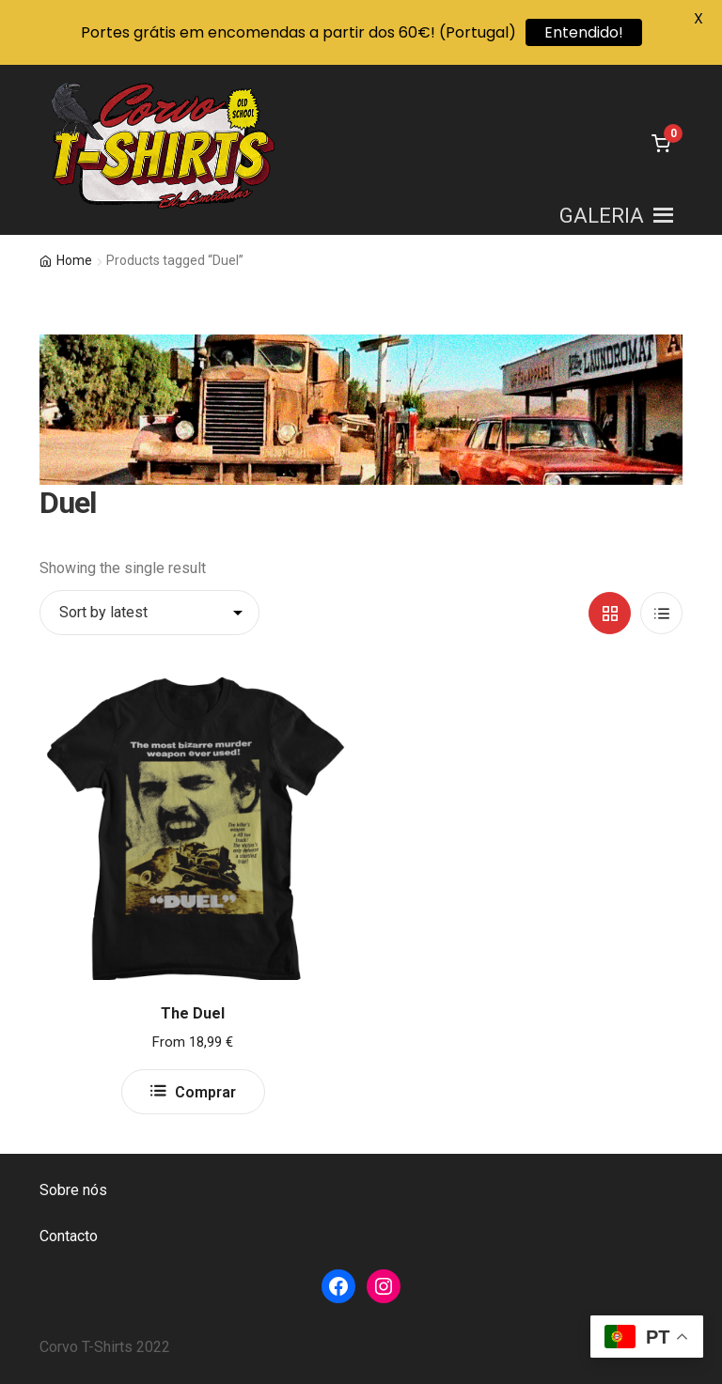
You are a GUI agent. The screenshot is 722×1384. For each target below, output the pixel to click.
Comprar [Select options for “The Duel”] (205, 1092)
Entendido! (583, 32)
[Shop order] (149, 612)
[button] (601, 216)
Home (74, 260)
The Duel (193, 1013)
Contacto (68, 1236)
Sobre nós (73, 1190)
